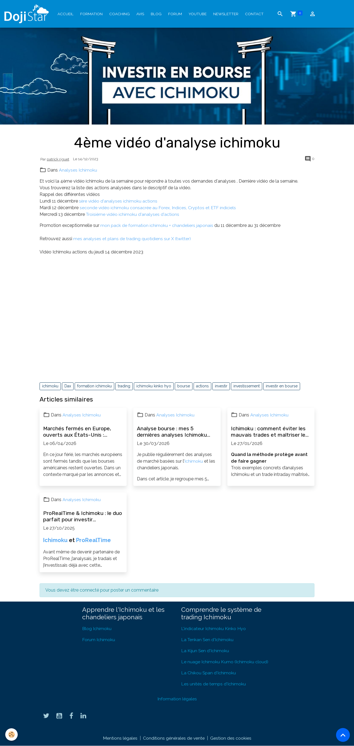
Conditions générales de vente (174, 738)
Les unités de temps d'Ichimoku (213, 684)
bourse (183, 386)
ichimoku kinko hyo (153, 386)
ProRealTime (93, 540)
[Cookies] (12, 734)
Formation (91, 14)
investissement (246, 386)
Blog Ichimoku (96, 628)
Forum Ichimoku (98, 639)
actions (202, 386)
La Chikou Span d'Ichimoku (208, 672)
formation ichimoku (94, 386)
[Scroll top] (343, 735)
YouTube (198, 14)
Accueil (66, 14)
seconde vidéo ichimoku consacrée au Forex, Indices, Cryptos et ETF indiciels (158, 207)
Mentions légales (120, 738)
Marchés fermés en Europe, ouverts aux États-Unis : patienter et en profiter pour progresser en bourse (78, 431)
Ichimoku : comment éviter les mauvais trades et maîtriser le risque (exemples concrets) (268, 431)
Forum (175, 14)
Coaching (119, 14)
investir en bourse (282, 386)
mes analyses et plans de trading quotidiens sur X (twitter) (132, 238)
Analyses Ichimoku (78, 170)
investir (221, 386)
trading (124, 386)
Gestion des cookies (230, 738)
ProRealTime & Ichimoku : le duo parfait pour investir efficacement (82, 516)
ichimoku (50, 386)
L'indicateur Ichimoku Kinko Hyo (213, 628)
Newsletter (225, 14)
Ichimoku (193, 461)
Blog (156, 14)
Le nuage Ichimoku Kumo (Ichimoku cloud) (225, 661)
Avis (140, 14)
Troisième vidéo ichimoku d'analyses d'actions (133, 214)
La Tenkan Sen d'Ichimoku (207, 639)
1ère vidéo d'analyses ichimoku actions (118, 201)
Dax (67, 386)
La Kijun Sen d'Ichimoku (205, 650)
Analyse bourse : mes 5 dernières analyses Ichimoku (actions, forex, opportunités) (173, 431)
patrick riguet (58, 159)
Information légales (177, 698)
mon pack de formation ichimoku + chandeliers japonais (156, 225)
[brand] (27, 13)
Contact (254, 14)
